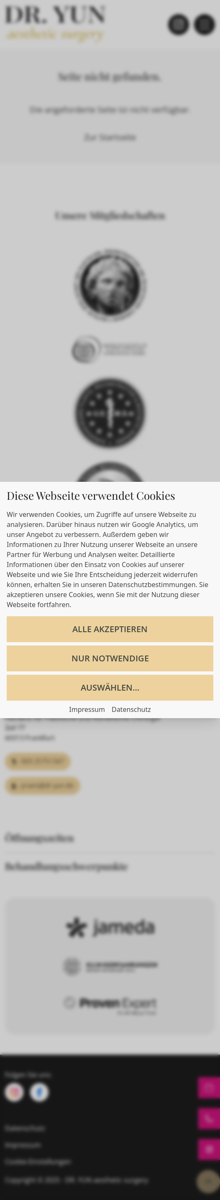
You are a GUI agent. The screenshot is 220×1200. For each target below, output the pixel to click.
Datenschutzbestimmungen (152, 584)
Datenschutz (131, 709)
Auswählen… (110, 687)
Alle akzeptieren (110, 629)
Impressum (87, 709)
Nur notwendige (110, 658)
